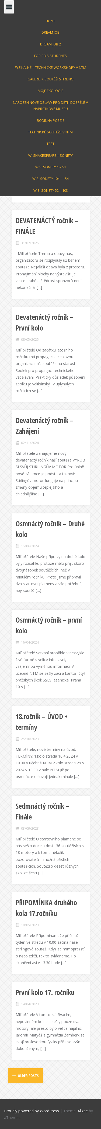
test (50, 143)
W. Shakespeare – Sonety (50, 155)
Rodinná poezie (50, 120)
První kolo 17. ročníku (45, 992)
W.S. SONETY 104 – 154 (50, 178)
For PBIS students (50, 55)
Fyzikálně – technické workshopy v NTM (50, 67)
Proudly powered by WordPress (31, 1110)
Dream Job (50, 32)
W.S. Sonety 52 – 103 (50, 190)
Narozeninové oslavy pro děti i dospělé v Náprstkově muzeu (50, 105)
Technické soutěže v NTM (50, 132)
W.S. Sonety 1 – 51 (50, 167)
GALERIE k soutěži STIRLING (50, 79)
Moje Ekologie (50, 90)
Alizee (83, 1110)
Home (50, 20)
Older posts (28, 1075)
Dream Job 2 (50, 44)
